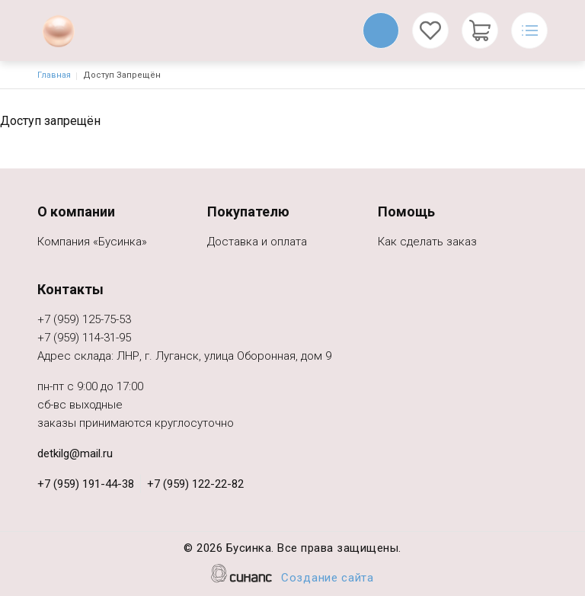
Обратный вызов (381, 30)
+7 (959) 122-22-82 (195, 484)
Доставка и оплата (257, 243)
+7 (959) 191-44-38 (85, 484)
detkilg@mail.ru (75, 453)
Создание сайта (327, 579)
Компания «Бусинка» (92, 243)
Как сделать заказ (427, 243)
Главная (54, 75)
